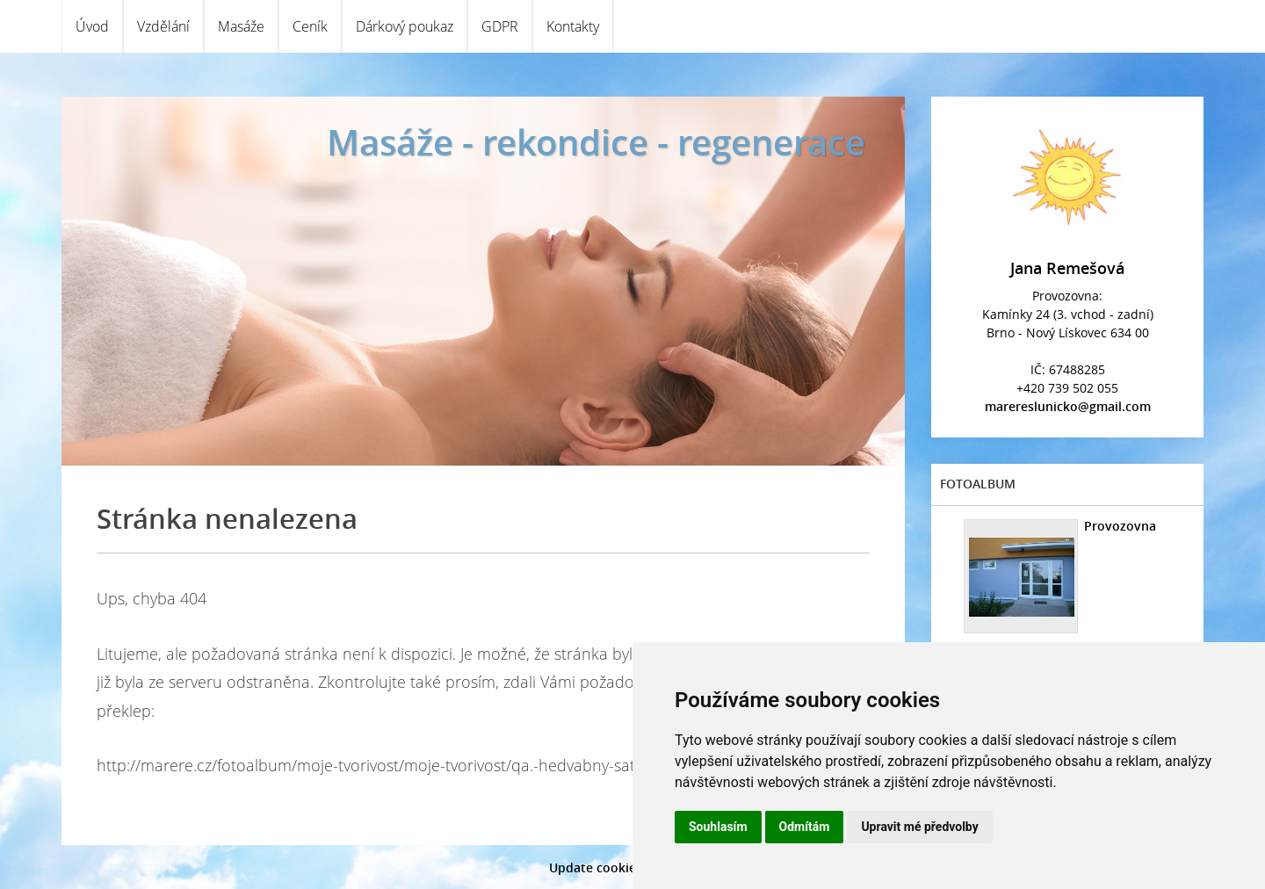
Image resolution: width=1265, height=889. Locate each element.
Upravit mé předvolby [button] (919, 827)
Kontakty (572, 26)
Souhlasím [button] (718, 827)
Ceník (310, 26)
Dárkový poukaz (404, 26)
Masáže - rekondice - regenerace (596, 142)
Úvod (92, 26)
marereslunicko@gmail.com (1068, 406)
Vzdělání (163, 26)
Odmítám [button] (804, 827)
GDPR (499, 26)
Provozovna (1120, 525)
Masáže (241, 26)
